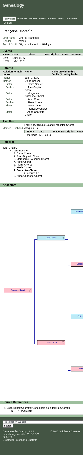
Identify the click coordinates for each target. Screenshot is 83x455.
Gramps (23, 431)
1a (30, 30)
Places (42, 18)
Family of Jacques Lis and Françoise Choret (49, 124)
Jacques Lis (31, 128)
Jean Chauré (32, 77)
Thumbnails (71, 18)
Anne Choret (34, 99)
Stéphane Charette (26, 439)
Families (33, 18)
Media (60, 18)
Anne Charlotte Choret (29, 175)
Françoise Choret (37, 108)
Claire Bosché (33, 80)
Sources (51, 18)
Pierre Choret (35, 102)
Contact (8, 23)
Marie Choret (35, 105)
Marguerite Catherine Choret (34, 94)
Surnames (22, 18)
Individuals (9, 19)
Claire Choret (35, 84)
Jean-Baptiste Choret (28, 156)
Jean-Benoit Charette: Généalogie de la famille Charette (38, 407)
